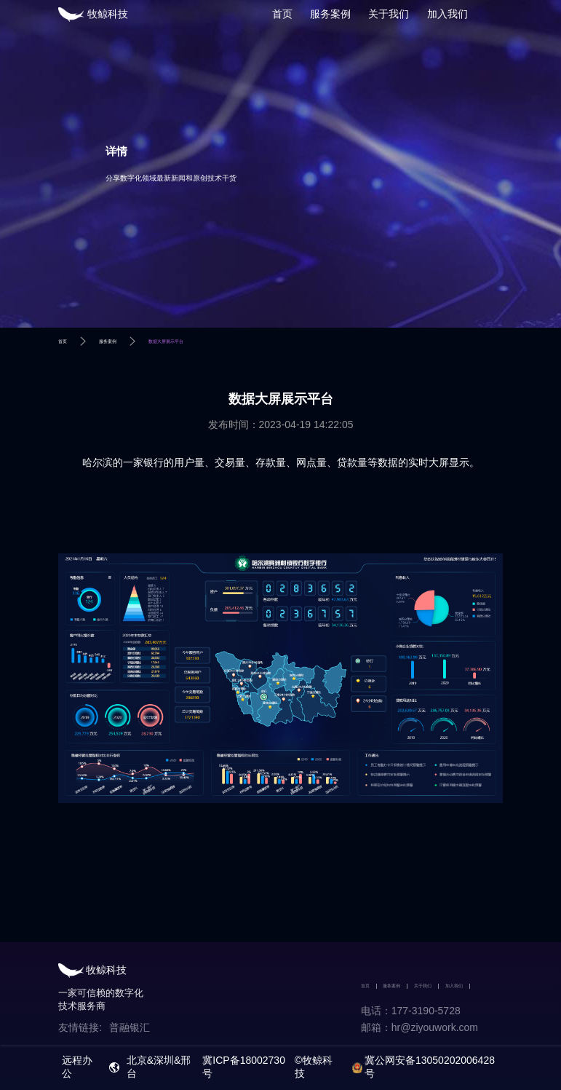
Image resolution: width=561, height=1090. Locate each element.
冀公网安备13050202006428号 (430, 1066)
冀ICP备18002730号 (243, 1066)
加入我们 (447, 14)
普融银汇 (129, 1027)
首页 (282, 14)
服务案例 (330, 14)
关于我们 (388, 14)
